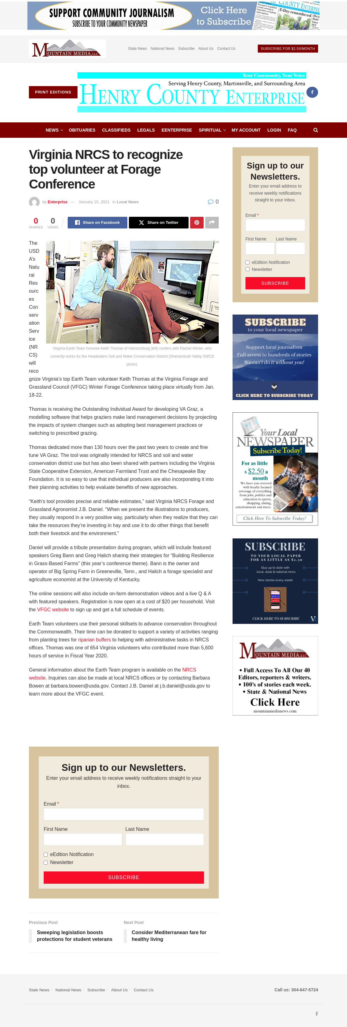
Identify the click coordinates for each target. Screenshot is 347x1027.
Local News (128, 202)
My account (246, 130)
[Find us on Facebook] (312, 92)
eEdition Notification (72, 854)
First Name (56, 829)
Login (274, 130)
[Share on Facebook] (97, 222)
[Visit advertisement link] (67, 48)
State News (137, 48)
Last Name (137, 829)
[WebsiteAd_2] (275, 580)
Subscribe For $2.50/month (288, 48)
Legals (146, 130)
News (52, 130)
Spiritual (210, 130)
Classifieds (116, 130)
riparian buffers (94, 639)
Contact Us (226, 48)
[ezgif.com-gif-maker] (275, 357)
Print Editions (53, 92)
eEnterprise (177, 130)
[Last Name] (165, 839)
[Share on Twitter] (159, 222)
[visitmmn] (275, 675)
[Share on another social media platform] (212, 222)
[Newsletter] (46, 863)
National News (162, 48)
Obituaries (82, 130)
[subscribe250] (275, 468)
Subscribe (186, 48)
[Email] (124, 814)
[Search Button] (315, 130)
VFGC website (53, 609)
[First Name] (83, 839)
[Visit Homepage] (192, 92)
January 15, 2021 (94, 202)
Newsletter (62, 862)
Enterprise (57, 202)
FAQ (292, 130)
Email (50, 804)
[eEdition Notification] (46, 855)
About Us (205, 48)
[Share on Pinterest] (197, 222)
